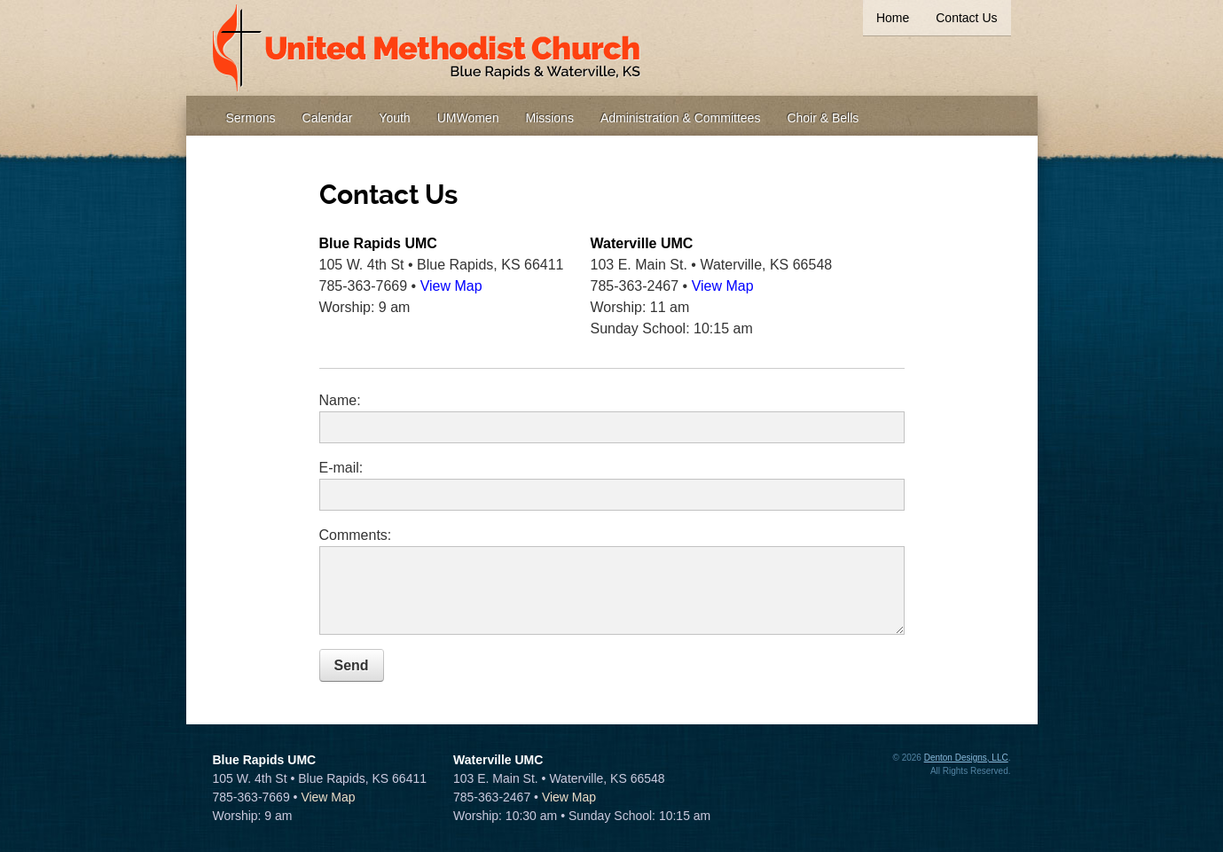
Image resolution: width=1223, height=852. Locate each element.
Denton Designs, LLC (966, 757)
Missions (549, 118)
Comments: (355, 535)
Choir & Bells (822, 118)
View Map (451, 285)
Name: (340, 400)
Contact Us (966, 18)
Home (892, 18)
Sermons (251, 118)
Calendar (327, 118)
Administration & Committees (680, 118)
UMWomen (468, 118)
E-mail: (341, 467)
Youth (394, 118)
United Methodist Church (427, 48)
